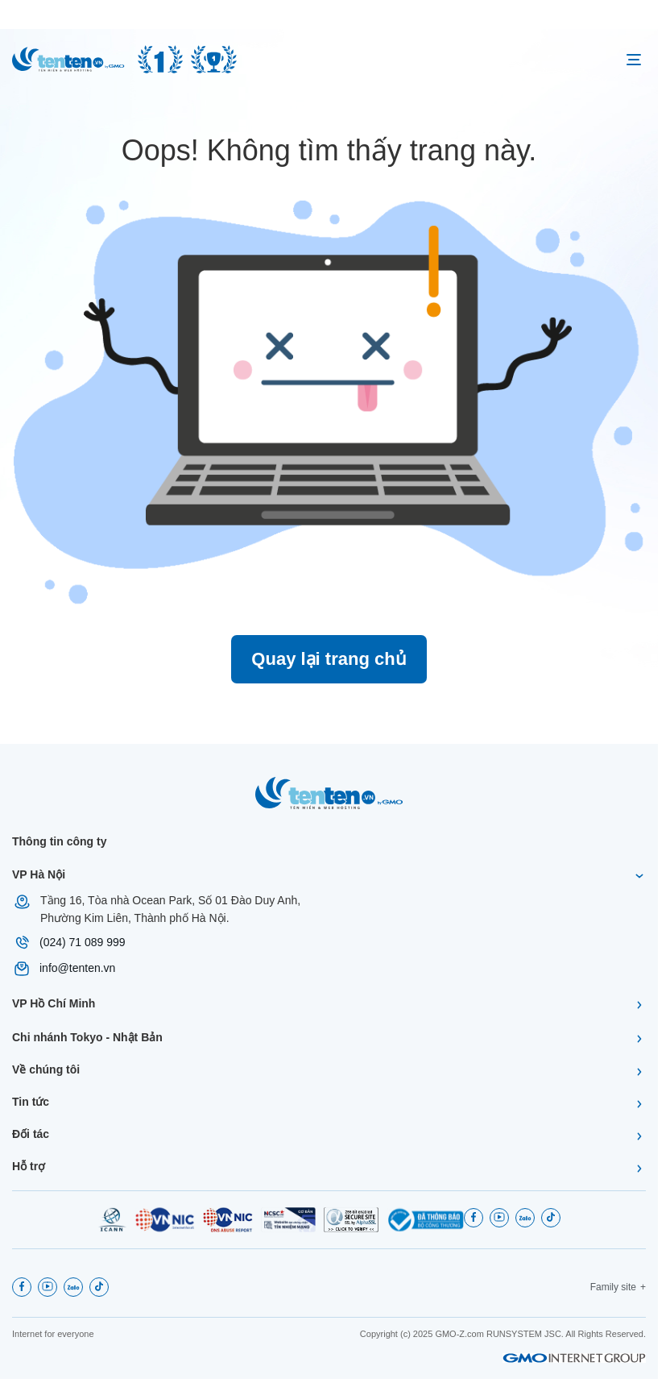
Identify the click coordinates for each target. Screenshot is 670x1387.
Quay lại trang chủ (328, 659)
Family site (613, 1287)
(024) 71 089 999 (82, 942)
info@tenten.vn (77, 967)
